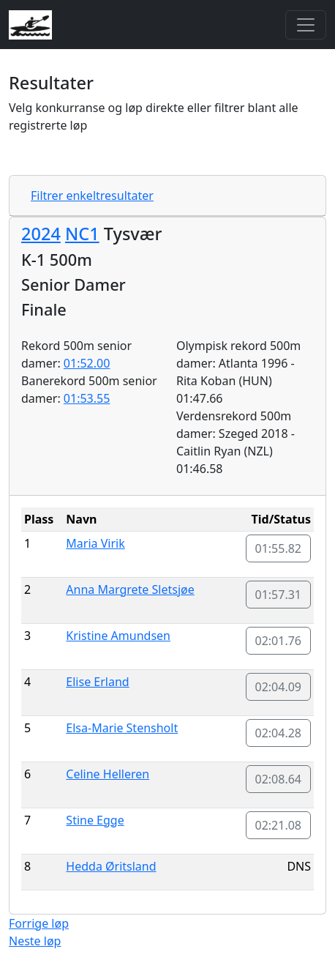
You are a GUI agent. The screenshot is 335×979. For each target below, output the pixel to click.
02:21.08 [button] (278, 825)
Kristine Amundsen (118, 636)
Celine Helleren (107, 774)
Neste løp (35, 941)
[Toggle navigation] (305, 25)
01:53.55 (87, 398)
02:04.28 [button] (278, 733)
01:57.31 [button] (278, 595)
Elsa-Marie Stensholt (122, 728)
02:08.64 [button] (278, 779)
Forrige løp (39, 923)
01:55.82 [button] (278, 548)
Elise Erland (97, 682)
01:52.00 (87, 363)
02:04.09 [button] (278, 687)
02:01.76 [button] (278, 641)
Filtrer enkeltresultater (92, 195)
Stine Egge (95, 820)
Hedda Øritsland (111, 866)
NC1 (82, 233)
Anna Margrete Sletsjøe (130, 589)
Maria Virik (95, 543)
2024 (41, 233)
